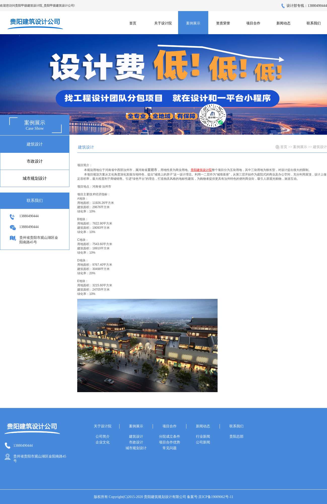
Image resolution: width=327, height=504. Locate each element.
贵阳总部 (236, 436)
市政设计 (35, 161)
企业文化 (103, 442)
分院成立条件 (169, 436)
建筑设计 (35, 144)
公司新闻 (203, 442)
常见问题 (169, 448)
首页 (132, 23)
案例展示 (300, 147)
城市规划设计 (35, 178)
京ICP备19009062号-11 (215, 497)
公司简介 (103, 436)
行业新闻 (203, 436)
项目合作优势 (169, 442)
